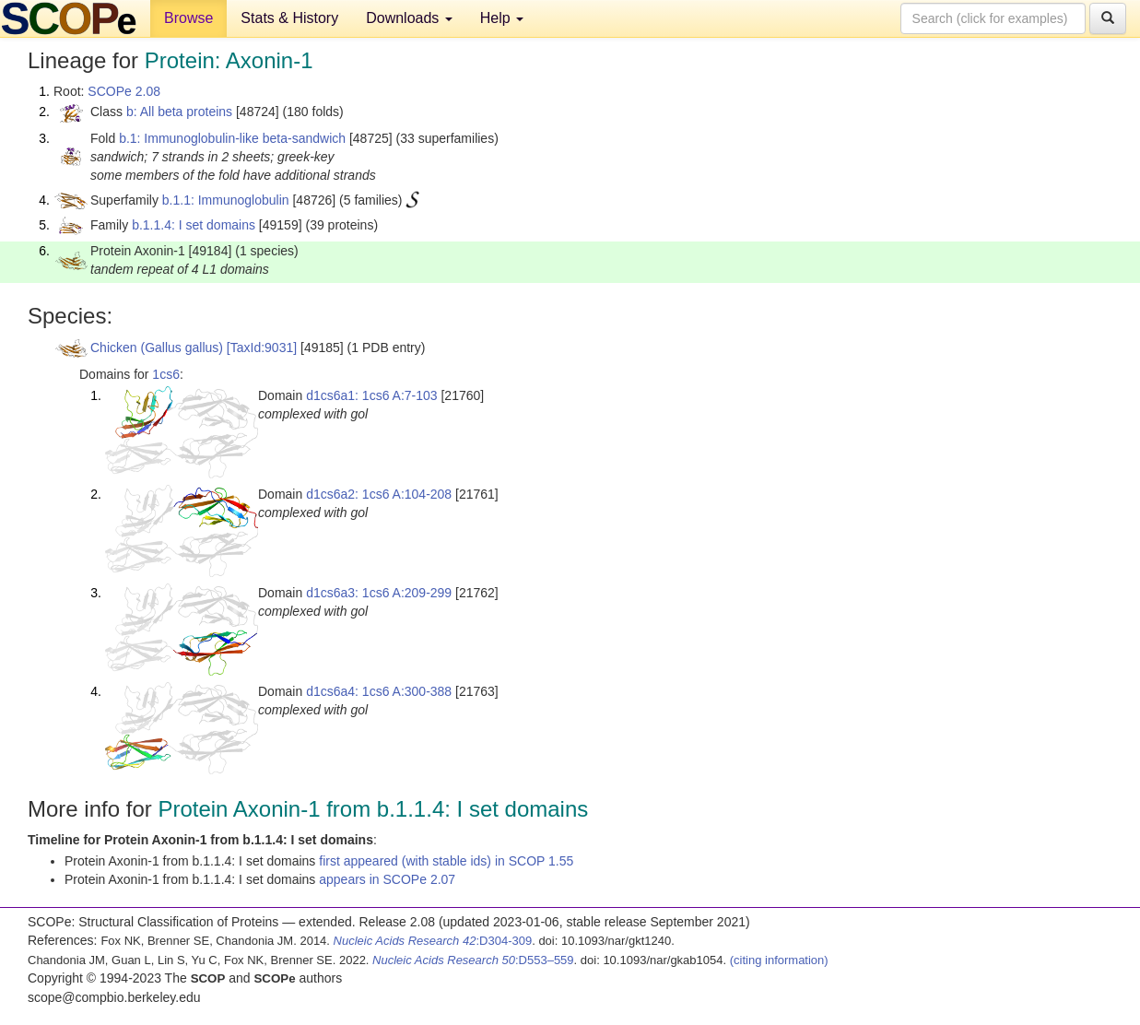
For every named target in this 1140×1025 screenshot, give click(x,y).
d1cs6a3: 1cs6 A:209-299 (379, 592)
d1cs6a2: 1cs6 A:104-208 (379, 494)
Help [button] (501, 18)
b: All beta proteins (179, 111)
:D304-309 (433, 941)
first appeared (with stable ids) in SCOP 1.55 (446, 861)
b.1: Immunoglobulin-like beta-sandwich (232, 138)
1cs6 (166, 374)
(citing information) (779, 960)
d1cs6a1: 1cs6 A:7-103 (371, 395)
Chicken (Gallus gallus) (156, 347)
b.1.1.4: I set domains (193, 225)
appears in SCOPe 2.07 (387, 879)
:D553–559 (473, 960)
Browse (188, 18)
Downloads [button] (409, 18)
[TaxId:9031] (262, 347)
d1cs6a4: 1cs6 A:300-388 (379, 691)
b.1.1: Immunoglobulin (225, 200)
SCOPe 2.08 (124, 91)
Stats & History (289, 18)
